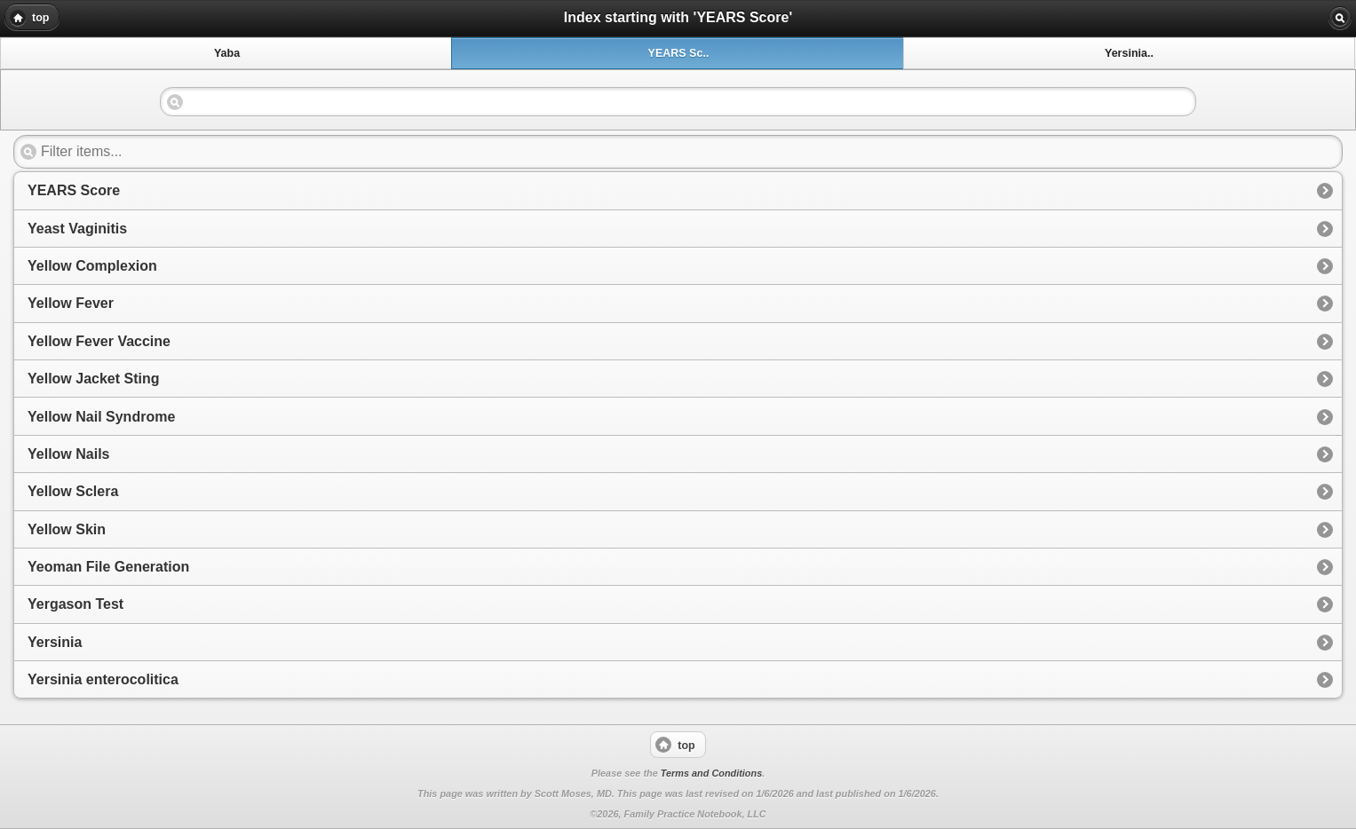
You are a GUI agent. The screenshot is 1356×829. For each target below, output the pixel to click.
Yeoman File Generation (108, 566)
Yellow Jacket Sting (94, 378)
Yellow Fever (71, 303)
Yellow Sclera (73, 491)
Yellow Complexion (92, 265)
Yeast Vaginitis (77, 228)
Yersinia (55, 642)
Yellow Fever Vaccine (99, 341)
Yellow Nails (68, 454)
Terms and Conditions (711, 773)
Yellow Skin (67, 529)
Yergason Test (75, 604)
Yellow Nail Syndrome (101, 416)
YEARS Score (74, 190)
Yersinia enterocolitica (103, 679)
